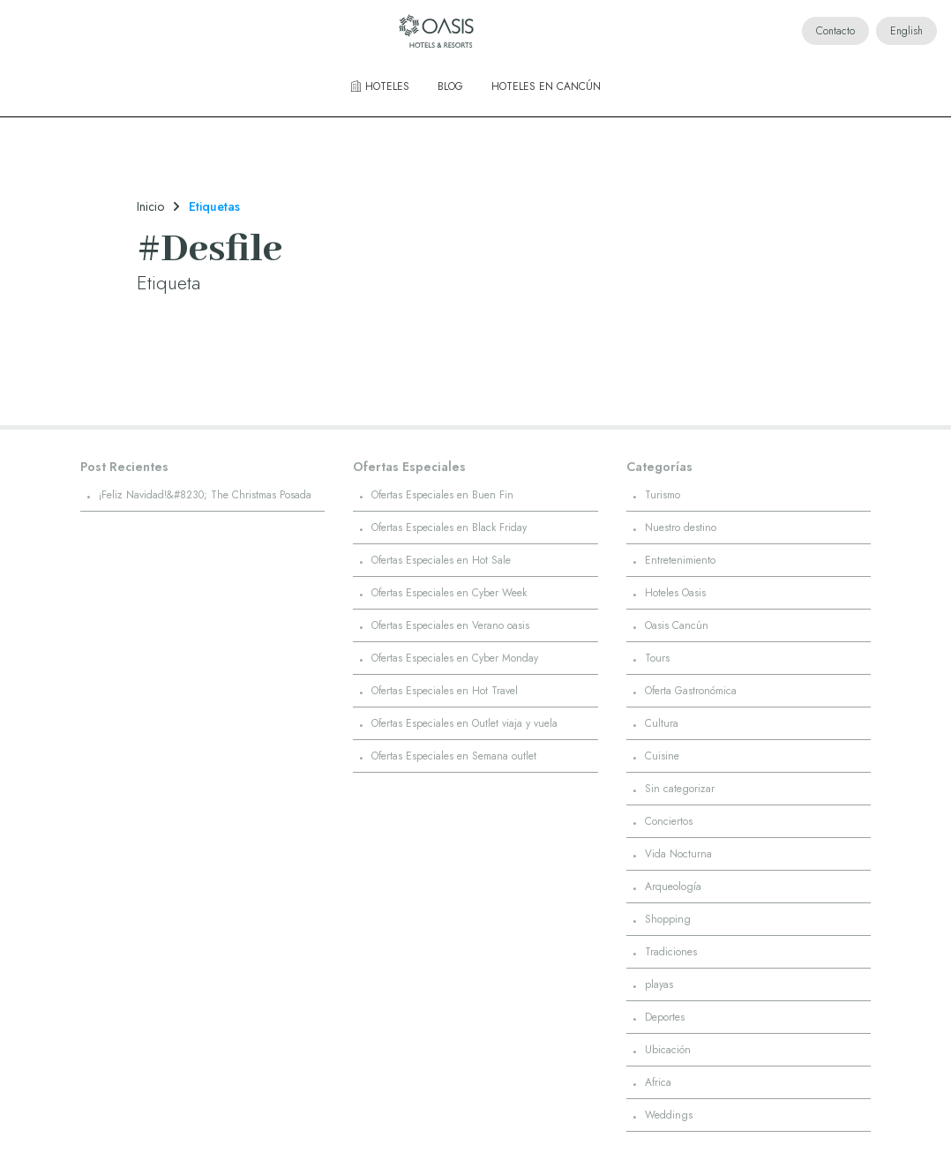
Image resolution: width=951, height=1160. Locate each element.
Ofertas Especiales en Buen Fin (442, 495)
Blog (450, 86)
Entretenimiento (680, 560)
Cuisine (662, 756)
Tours (657, 658)
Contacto (835, 31)
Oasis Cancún (676, 625)
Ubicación (668, 1050)
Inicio (150, 206)
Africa (658, 1082)
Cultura (661, 723)
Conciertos (669, 821)
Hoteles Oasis (675, 593)
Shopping (668, 919)
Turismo (662, 495)
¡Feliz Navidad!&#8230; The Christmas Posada (205, 495)
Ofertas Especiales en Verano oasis (450, 625)
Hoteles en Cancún (546, 86)
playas (659, 984)
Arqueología (673, 886)
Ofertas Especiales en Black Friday (449, 527)
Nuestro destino (680, 527)
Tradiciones (671, 952)
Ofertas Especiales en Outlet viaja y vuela (464, 723)
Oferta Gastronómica (691, 691)
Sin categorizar (680, 789)
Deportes (665, 1017)
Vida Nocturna (678, 854)
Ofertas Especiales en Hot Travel (444, 691)
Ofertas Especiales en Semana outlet (453, 756)
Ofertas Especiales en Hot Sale (441, 560)
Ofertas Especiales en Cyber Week (449, 593)
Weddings (669, 1115)
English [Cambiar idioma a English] (906, 31)
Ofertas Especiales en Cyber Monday (454, 658)
